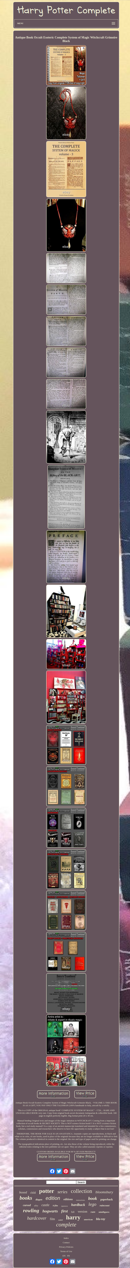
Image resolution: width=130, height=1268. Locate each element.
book (92, 1198)
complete (66, 1225)
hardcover (36, 1218)
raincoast (105, 1205)
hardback (78, 1205)
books (26, 1198)
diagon (39, 1199)
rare (93, 1212)
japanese (64, 1206)
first (64, 1211)
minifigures (104, 1212)
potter (46, 1191)
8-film (55, 1205)
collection (81, 1191)
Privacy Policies (66, 1247)
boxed (23, 1192)
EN (63, 1255)
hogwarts (50, 1211)
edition (53, 1198)
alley (36, 1205)
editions (68, 1199)
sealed (60, 1220)
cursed (27, 1205)
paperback (106, 1199)
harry (73, 1217)
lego (92, 1204)
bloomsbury (104, 1192)
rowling (31, 1210)
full (72, 1212)
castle (45, 1205)
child (33, 1192)
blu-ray (100, 1219)
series (62, 1192)
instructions (80, 1200)
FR (68, 1255)
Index (66, 1238)
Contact (66, 1242)
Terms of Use (66, 1251)
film (52, 1219)
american (88, 1219)
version (82, 1211)
